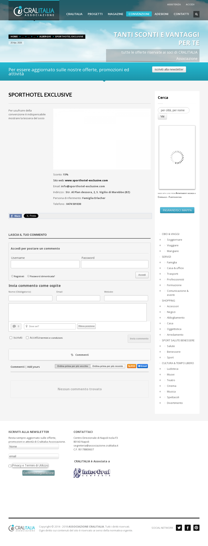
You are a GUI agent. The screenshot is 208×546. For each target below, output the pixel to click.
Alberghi (45, 36)
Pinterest (196, 528)
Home (14, 36)
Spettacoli (173, 397)
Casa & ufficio (175, 268)
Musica (171, 391)
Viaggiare (173, 245)
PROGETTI (94, 14)
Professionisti (175, 279)
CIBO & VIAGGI (170, 234)
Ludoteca (172, 369)
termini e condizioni (51, 337)
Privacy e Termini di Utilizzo (30, 465)
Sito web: (80, 180)
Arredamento (175, 334)
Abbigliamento (176, 317)
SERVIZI (166, 256)
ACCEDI (190, 4)
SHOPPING (168, 300)
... (23, 36)
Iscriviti (17, 337)
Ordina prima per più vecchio (72, 366)
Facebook (188, 528)
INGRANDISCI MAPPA (177, 210)
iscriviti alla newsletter (169, 69)
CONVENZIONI (137, 14)
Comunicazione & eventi (177, 293)
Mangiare (173, 251)
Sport (170, 357)
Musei (170, 374)
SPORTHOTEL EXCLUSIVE (40, 94)
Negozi (171, 312)
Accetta (35, 337)
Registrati (17, 276)
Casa (170, 323)
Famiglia (172, 262)
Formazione (174, 285)
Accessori (173, 306)
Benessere (174, 352)
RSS (131, 366)
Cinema (171, 386)
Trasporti (172, 274)
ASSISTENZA (174, 4)
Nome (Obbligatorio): (20, 291)
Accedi (142, 275)
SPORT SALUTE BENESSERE (178, 340)
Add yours (33, 367)
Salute (171, 346)
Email (142, 366)
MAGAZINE (114, 14)
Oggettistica (174, 329)
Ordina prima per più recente (107, 366)
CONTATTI (180, 14)
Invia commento (139, 338)
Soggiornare (174, 239)
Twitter (179, 528)
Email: (59, 291)
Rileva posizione (86, 326)
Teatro (171, 380)
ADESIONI (160, 14)
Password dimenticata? (41, 276)
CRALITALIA (73, 14)
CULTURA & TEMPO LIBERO (178, 363)
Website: (109, 291)
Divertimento (175, 403)
